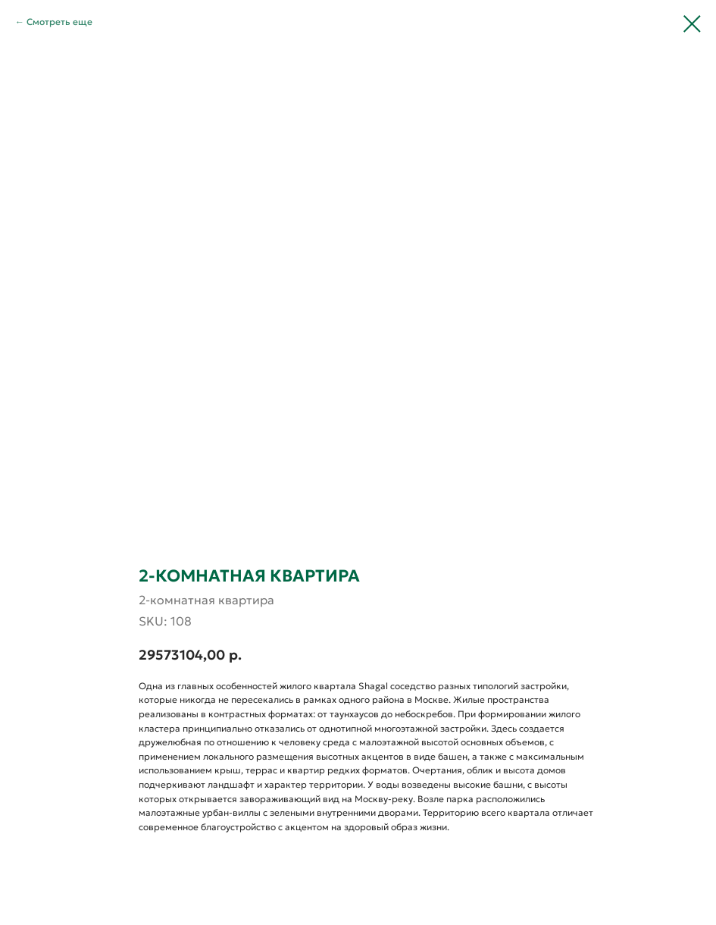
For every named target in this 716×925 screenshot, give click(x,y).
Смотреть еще (59, 21)
